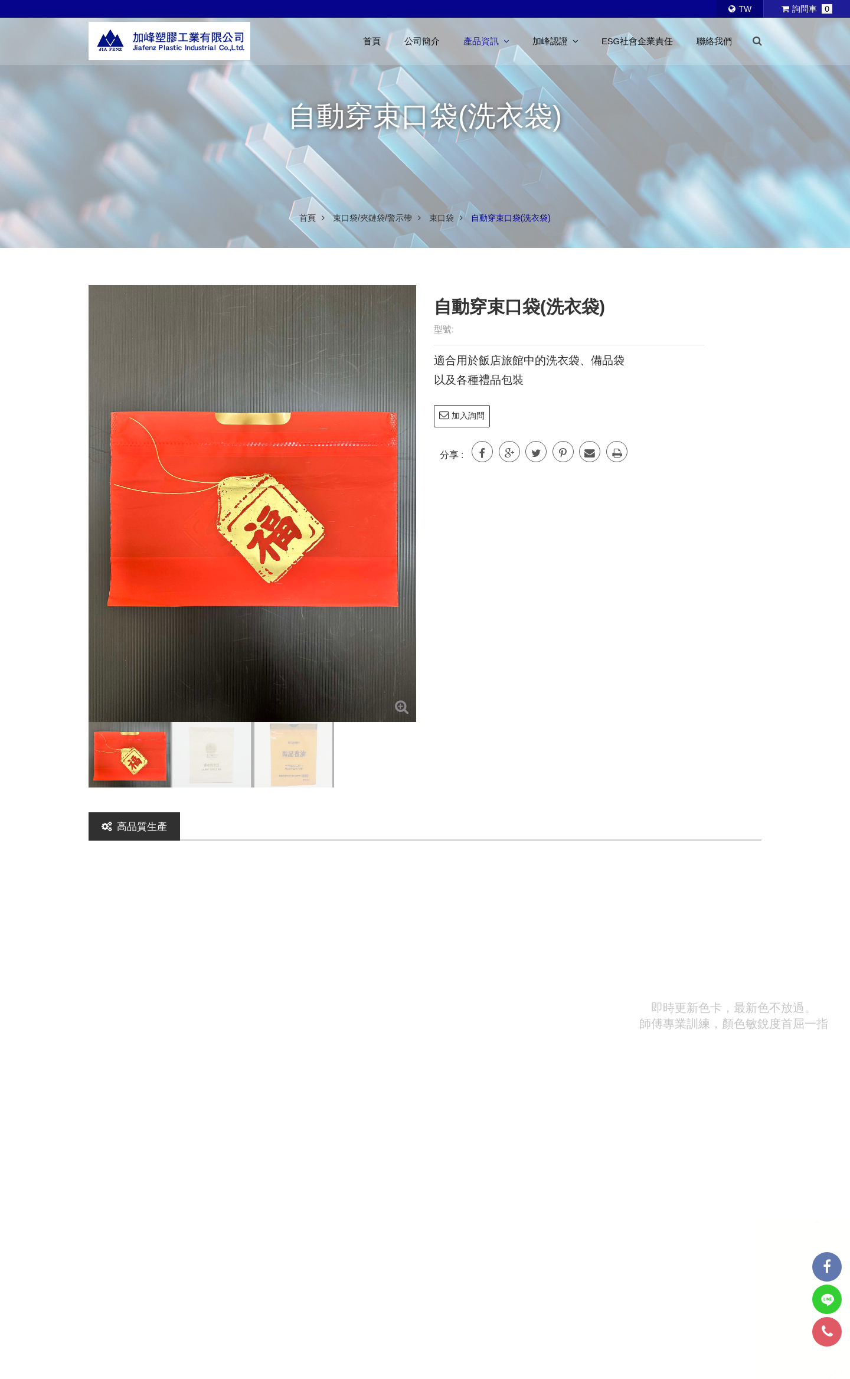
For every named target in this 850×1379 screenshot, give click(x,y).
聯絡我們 (714, 41)
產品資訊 (486, 41)
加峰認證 (555, 41)
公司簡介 (422, 41)
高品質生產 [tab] (134, 826)
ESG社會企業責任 (637, 41)
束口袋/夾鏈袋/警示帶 (372, 218)
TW (739, 9)
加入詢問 (462, 415)
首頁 (372, 41)
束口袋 (441, 218)
